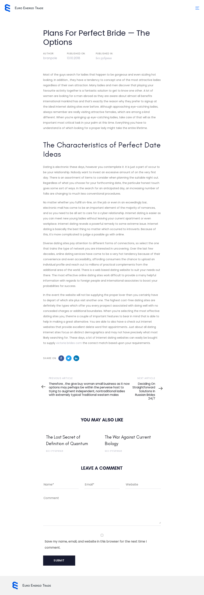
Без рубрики (104, 58)
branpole (50, 58)
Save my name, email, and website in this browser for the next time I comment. (96, 544)
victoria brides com (69, 343)
